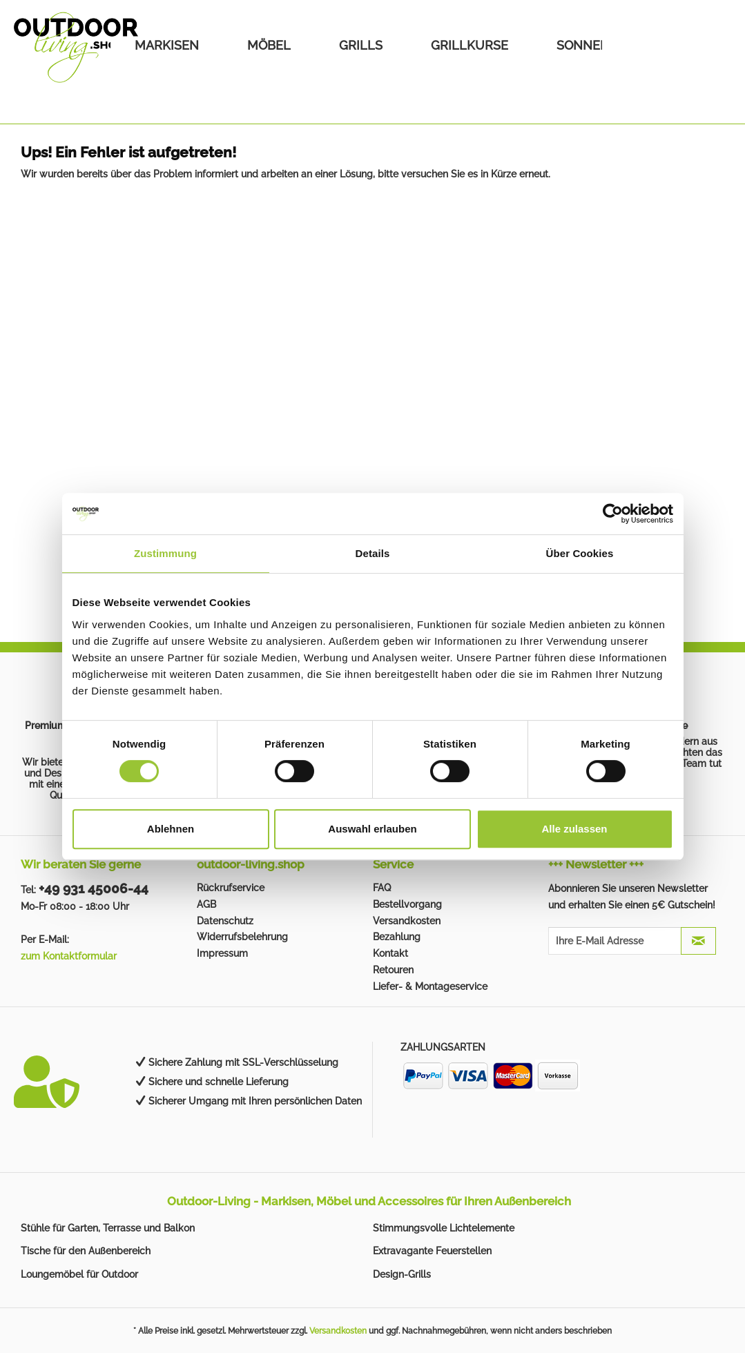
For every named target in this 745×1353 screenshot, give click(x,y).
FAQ (382, 887)
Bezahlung (396, 936)
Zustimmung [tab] (165, 553)
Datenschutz (225, 920)
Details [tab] (373, 553)
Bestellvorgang (407, 904)
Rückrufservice (230, 887)
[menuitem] (166, 45)
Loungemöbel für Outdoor (79, 1274)
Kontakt (390, 953)
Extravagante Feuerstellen (432, 1250)
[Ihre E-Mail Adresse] (614, 941)
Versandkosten (407, 920)
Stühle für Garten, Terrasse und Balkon (108, 1228)
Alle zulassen (574, 829)
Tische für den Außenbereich (86, 1250)
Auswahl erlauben (372, 829)
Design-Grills (402, 1274)
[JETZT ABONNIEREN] (698, 941)
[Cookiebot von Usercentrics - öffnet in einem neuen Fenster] (612, 513)
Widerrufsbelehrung (242, 936)
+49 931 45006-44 (93, 888)
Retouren (393, 969)
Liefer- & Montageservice (430, 986)
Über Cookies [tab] (580, 553)
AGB (206, 904)
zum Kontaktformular (69, 956)
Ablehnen (170, 829)
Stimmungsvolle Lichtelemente (443, 1228)
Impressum (222, 953)
